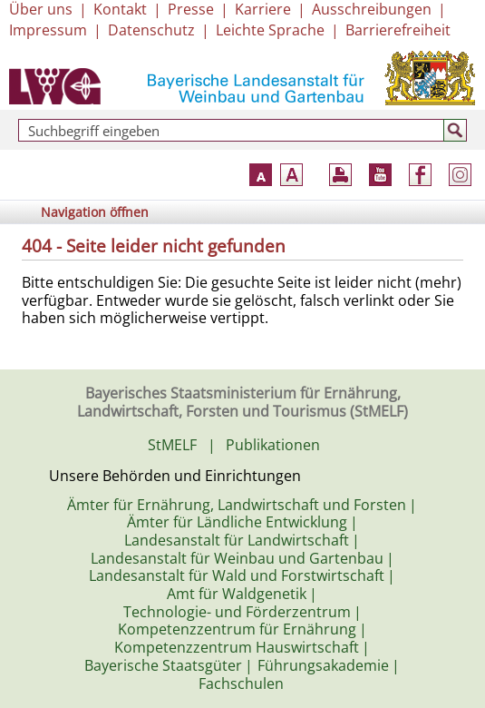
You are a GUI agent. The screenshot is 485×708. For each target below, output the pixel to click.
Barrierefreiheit (398, 30)
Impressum (48, 30)
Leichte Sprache (270, 30)
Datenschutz (151, 30)
